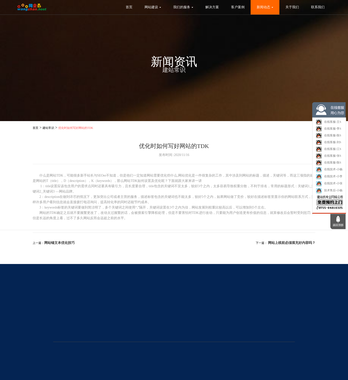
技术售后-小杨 (329, 191)
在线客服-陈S (328, 135)
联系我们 (318, 7)
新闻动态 (265, 7)
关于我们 (292, 7)
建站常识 (48, 128)
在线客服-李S (328, 129)
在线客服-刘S (328, 142)
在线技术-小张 (329, 183)
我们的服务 (183, 7)
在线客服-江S (328, 149)
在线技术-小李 (329, 176)
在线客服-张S (328, 156)
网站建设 (153, 7)
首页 (129, 7)
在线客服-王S (328, 122)
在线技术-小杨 (329, 169)
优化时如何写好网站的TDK (75, 128)
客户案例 (238, 7)
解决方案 (212, 7)
